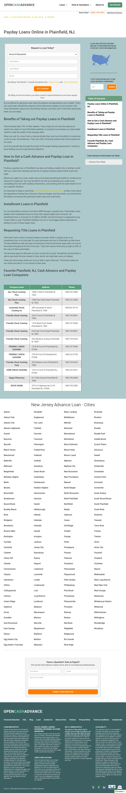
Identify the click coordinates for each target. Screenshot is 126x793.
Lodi (36, 590)
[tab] (103, 161)
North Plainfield (71, 498)
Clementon (8, 579)
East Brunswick (10, 622)
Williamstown (100, 612)
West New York (100, 585)
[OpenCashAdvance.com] (19, 5)
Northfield (68, 503)
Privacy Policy (54, 82)
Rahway (67, 612)
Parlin (66, 541)
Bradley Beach (10, 509)
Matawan (38, 644)
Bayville (7, 444)
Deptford (8, 606)
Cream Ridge (9, 601)
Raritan (67, 617)
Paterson (68, 558)
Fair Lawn (38, 422)
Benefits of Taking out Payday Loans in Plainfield (101, 113)
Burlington (8, 536)
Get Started (115, 5)
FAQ (24, 719)
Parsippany (69, 547)
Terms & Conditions (101, 719)
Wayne (97, 568)
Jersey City (39, 547)
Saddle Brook (100, 438)
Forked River (39, 449)
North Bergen (70, 487)
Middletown (69, 417)
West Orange (99, 590)
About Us (100, 5)
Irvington (38, 536)
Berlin (6, 482)
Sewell (97, 455)
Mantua (37, 617)
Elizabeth (38, 411)
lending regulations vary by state (48, 190)
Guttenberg (39, 476)
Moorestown (69, 433)
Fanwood (38, 438)
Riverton (97, 417)
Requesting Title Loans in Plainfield (103, 134)
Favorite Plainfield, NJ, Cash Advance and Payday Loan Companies (100, 143)
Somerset (98, 482)
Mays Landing (70, 411)
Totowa (97, 530)
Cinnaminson (10, 568)
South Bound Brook (102, 498)
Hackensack (39, 482)
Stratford (98, 514)
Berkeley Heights (11, 476)
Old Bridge (68, 525)
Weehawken (99, 574)
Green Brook (39, 471)
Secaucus (98, 449)
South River (99, 509)
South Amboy (100, 493)
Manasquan (39, 612)
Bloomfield (8, 493)
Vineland (98, 558)
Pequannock (69, 574)
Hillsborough (39, 509)
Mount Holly (69, 449)
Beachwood (9, 455)
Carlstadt (8, 547)
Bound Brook (9, 503)
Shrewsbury (99, 460)
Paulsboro (68, 563)
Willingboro (99, 617)
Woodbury (98, 628)
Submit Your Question (63, 691)
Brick (6, 514)
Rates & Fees (61, 719)
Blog (31, 719)
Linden (37, 579)
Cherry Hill (8, 558)
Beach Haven (9, 449)
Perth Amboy (69, 579)
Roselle (97, 428)
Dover (6, 612)
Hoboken (38, 520)
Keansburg (38, 552)
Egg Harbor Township (13, 644)
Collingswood (10, 590)
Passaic (67, 552)
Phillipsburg (69, 585)
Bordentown (9, 498)
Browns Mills (9, 530)
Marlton (37, 639)
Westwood (98, 595)
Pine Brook (69, 590)
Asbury (7, 411)
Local (38, 719)
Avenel (7, 433)
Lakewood (38, 568)
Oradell (67, 530)
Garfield (37, 460)
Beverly (7, 487)
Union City (98, 547)
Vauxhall (98, 552)
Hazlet (37, 503)
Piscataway (69, 595)
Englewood (39, 417)
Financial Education (12, 719)
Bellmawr (8, 466)
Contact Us (48, 719)
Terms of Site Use (69, 82)
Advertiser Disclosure (113, 12)
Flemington (39, 444)
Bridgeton (8, 520)
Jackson (37, 541)
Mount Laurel (70, 455)
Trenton (97, 536)
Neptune (67, 460)
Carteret (7, 552)
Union (96, 541)
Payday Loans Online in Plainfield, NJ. (102, 104)
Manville (37, 622)
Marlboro (38, 633)
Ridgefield (68, 628)
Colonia (7, 595)
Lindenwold (39, 585)
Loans (63, 5)
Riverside (98, 411)
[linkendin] (104, 787)
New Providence (71, 476)
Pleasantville (69, 601)
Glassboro (38, 466)
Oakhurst (68, 514)
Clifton (7, 585)
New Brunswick (71, 471)
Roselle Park (99, 433)
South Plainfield (101, 503)
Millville (67, 422)
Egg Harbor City (11, 639)
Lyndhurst (38, 601)
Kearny (37, 558)
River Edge (68, 644)
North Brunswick (71, 493)
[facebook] (98, 787)
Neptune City (69, 466)
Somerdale (99, 471)
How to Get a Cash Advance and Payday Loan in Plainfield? (101, 121)
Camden (7, 541)
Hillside (37, 514)
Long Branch (39, 595)
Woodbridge (99, 622)
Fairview (37, 433)
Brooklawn (8, 525)
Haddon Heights (41, 487)
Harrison (37, 498)
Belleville (8, 460)
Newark (67, 482)
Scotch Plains (100, 444)
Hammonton (39, 493)
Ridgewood (69, 633)
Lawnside (38, 574)
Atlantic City (9, 422)
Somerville (98, 487)
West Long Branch (102, 579)
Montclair (68, 428)
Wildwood (98, 606)
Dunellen (8, 617)
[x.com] (93, 787)
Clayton (7, 574)
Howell (37, 530)
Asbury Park (9, 417)
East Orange (9, 628)
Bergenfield (9, 471)
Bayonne (8, 438)
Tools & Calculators (82, 5)
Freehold (38, 455)
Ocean (67, 520)
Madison (38, 606)
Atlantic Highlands (12, 428)
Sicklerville (99, 466)
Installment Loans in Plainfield (101, 129)
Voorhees (98, 563)
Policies (72, 719)
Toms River (99, 525)
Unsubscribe (117, 719)
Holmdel (37, 525)
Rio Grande (69, 639)
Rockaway (98, 422)
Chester (7, 563)
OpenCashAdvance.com (22, 788)
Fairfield (37, 428)
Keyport (37, 563)
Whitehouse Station (103, 601)
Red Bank (68, 622)
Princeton (68, 606)
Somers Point (100, 476)
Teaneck (98, 520)
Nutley (67, 509)
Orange (67, 536)
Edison (7, 633)
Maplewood (39, 628)
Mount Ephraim (71, 444)
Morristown (69, 438)
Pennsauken (69, 568)
